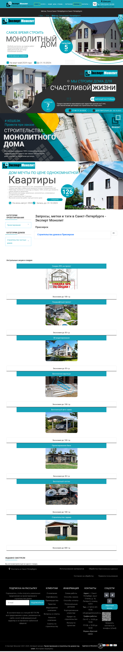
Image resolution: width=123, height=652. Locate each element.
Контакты (85, 4)
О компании (52, 593)
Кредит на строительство (71, 618)
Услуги (43, 4)
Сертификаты (52, 597)
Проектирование (14, 225)
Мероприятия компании (52, 609)
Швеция (106, 1)
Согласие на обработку (84, 576)
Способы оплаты (71, 600)
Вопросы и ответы (52, 614)
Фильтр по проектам (71, 624)
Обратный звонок (109, 607)
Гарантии (52, 604)
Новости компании (52, 618)
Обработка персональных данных (103, 569)
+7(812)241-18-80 (106, 4)
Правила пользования (108, 576)
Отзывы (60, 4)
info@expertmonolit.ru (92, 613)
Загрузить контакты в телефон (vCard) (109, 625)
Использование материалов (72, 569)
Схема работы (71, 593)
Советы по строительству (52, 625)
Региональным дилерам (71, 605)
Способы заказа (71, 597)
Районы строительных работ (106, 6)
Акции (50, 4)
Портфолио (69, 4)
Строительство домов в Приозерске (55, 234)
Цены (54, 4)
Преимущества (52, 600)
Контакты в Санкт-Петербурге (24, 569)
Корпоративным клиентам (71, 611)
